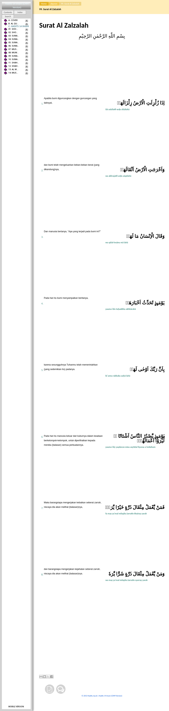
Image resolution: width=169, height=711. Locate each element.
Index (19, 12)
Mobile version (16, 706)
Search (8, 16)
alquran (53, 3)
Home (44, 3)
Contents (8, 12)
